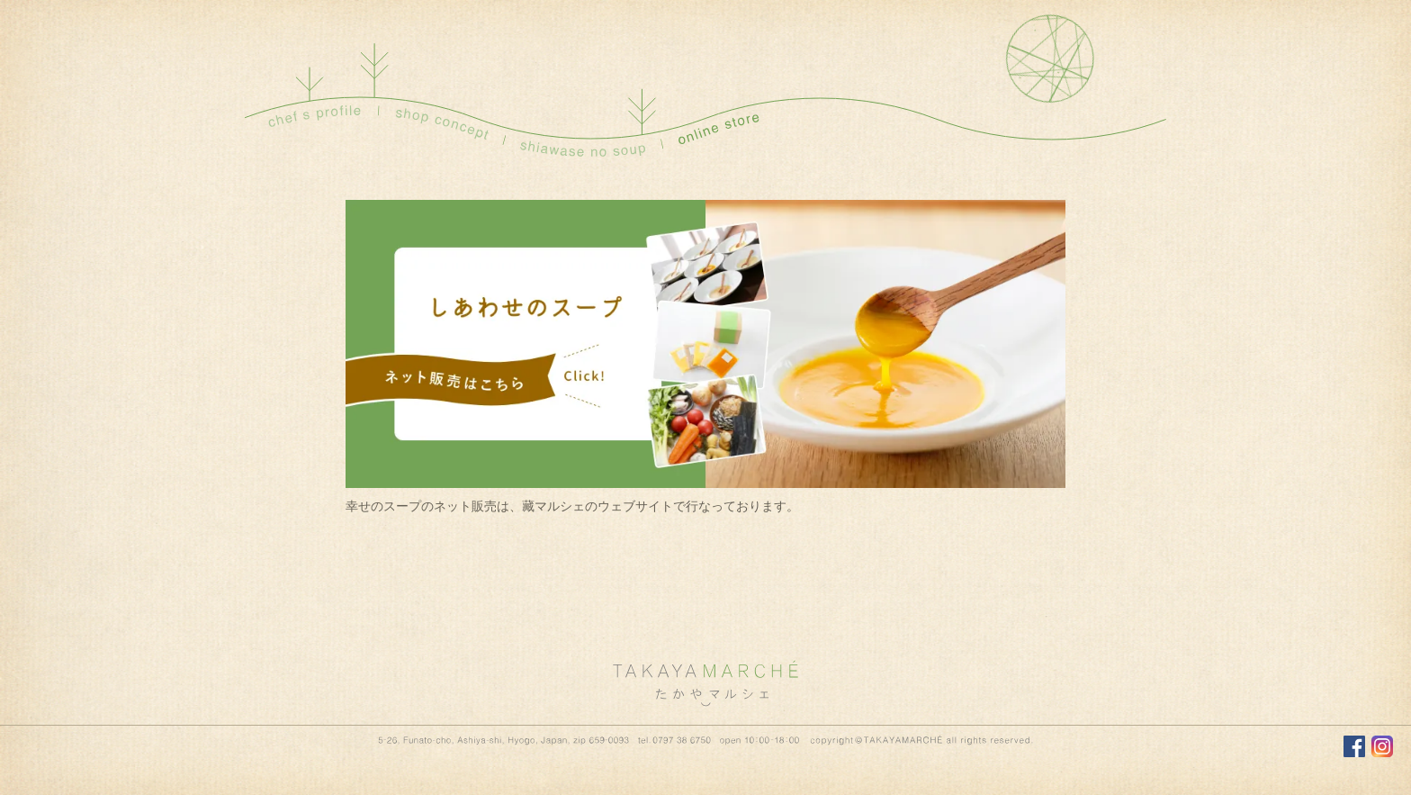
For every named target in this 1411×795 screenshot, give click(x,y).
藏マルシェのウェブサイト (597, 506)
